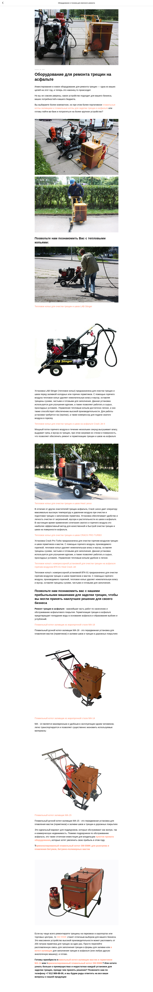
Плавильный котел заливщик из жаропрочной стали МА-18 (65, 626)
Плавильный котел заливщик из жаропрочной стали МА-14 (65, 719)
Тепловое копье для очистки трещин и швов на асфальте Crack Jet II (70, 425)
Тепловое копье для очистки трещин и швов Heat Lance (63, 504)
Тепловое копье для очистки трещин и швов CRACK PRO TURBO (68, 536)
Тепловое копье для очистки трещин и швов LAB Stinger (63, 307)
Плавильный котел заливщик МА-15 (53, 816)
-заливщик (46, 952)
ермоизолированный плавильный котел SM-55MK (75, 964)
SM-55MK (62, 938)
